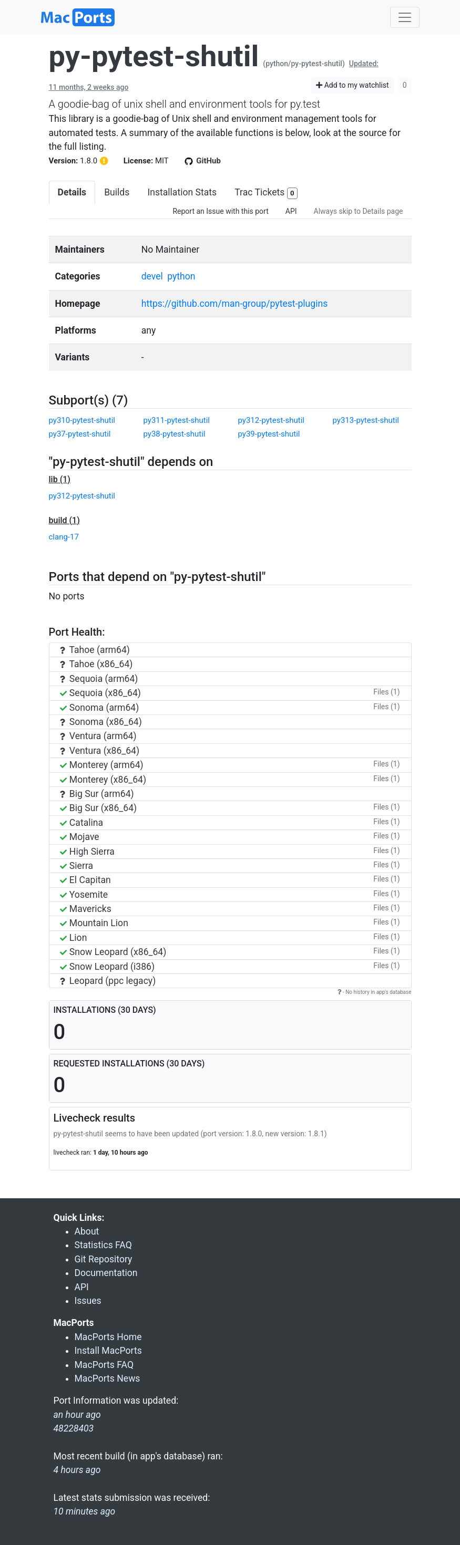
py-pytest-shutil (154, 56)
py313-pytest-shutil (366, 420)
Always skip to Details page (358, 211)
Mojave (79, 837)
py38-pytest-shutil (175, 434)
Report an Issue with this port (220, 211)
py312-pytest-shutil (271, 420)
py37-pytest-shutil (80, 434)
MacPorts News (107, 1378)
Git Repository (103, 1259)
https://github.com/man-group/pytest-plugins (234, 303)
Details (72, 192)
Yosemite (84, 894)
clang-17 (64, 537)
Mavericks (85, 909)
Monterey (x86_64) (103, 779)
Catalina (82, 822)
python (181, 276)
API (291, 211)
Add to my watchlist (352, 85)
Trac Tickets (266, 193)
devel (152, 276)
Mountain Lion (94, 923)
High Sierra (87, 851)
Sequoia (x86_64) (100, 693)
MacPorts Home (108, 1337)
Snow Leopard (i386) (107, 966)
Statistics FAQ (103, 1245)
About (87, 1231)
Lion (73, 937)
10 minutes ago (85, 1511)
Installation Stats (182, 192)
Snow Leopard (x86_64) (113, 952)
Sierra (77, 865)
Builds (116, 192)
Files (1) (386, 692)
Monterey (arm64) (102, 765)
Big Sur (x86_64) (98, 808)
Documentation (106, 1273)
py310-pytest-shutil (82, 420)
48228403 (74, 1428)
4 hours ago (77, 1470)
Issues (88, 1300)
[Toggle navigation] (405, 17)
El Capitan (85, 880)
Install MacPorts (108, 1350)
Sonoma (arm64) (99, 707)
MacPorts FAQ (104, 1365)
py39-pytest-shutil (269, 434)
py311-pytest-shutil (177, 420)
